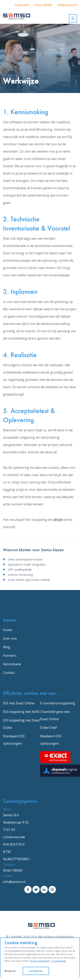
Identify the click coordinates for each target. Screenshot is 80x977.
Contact (9, 672)
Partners (9, 655)
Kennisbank (12, 664)
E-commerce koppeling (57, 703)
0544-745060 (43, 5)
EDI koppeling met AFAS (21, 711)
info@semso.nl (67, 5)
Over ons (10, 638)
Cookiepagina (58, 960)
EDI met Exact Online (18, 703)
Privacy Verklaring (39, 960)
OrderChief (22, 5)
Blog (6, 647)
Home (7, 630)
